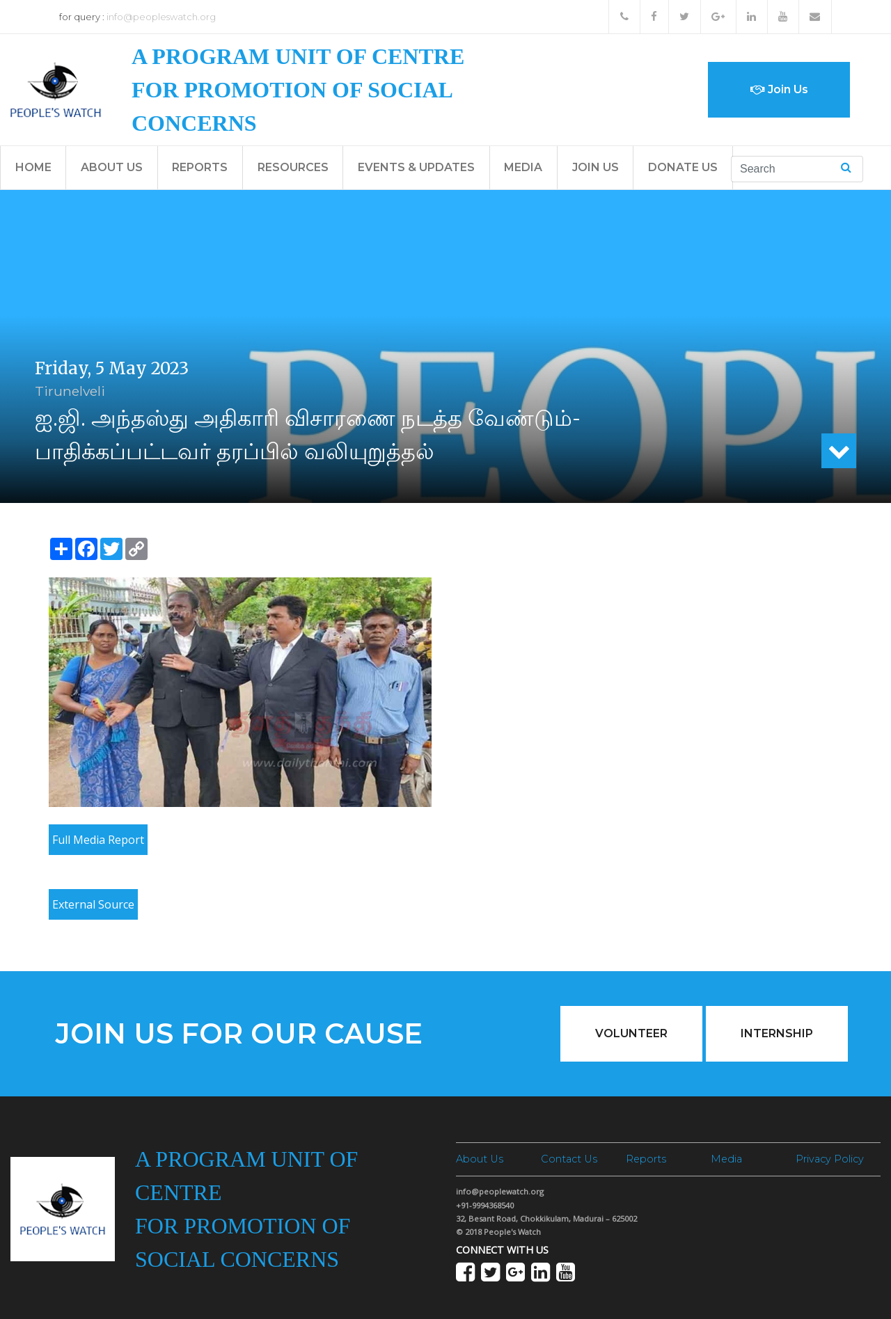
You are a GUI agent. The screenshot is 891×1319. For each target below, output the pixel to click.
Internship (777, 1033)
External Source (93, 904)
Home (33, 167)
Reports (200, 167)
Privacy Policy (830, 1159)
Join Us (779, 89)
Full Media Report (98, 839)
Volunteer (631, 1033)
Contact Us (569, 1159)
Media (523, 167)
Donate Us (683, 167)
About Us (112, 167)
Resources (293, 167)
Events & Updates (416, 167)
